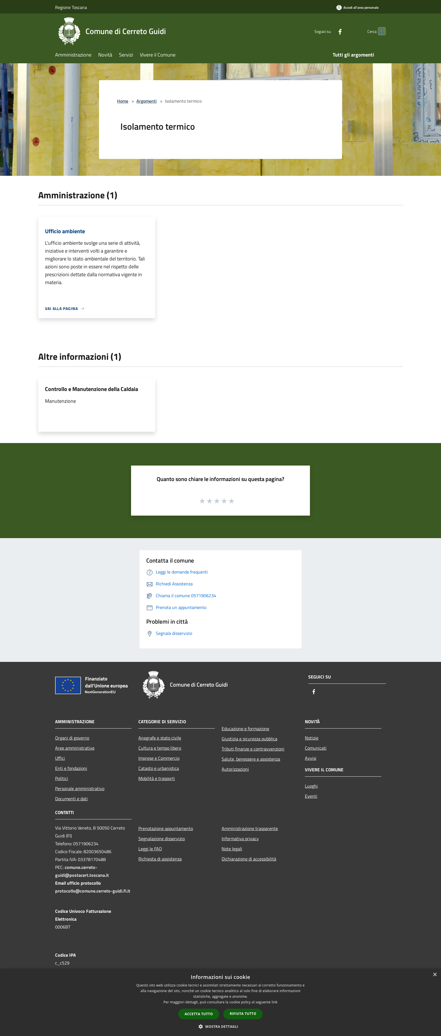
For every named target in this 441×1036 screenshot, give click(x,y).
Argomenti (146, 101)
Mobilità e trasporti (156, 778)
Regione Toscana (71, 7)
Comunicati (316, 748)
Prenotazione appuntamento (165, 828)
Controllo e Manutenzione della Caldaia (91, 389)
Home (122, 101)
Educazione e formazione (245, 728)
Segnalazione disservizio (161, 838)
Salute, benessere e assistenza (251, 759)
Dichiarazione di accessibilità (249, 858)
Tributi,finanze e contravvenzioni (253, 748)
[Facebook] (329, 31)
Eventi (311, 796)
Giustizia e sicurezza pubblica (249, 738)
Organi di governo (72, 737)
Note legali (232, 848)
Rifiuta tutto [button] (243, 1013)
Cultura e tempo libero (159, 748)
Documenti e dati (71, 798)
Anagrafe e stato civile (159, 737)
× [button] (435, 975)
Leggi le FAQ (150, 848)
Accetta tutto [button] (199, 1014)
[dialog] (220, 1002)
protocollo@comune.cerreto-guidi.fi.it (92, 890)
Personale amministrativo (79, 788)
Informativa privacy (240, 838)
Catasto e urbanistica (158, 768)
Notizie (311, 737)
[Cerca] (379, 31)
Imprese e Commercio (158, 758)
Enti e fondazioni (71, 768)
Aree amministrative (74, 748)
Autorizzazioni (235, 769)
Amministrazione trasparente (250, 828)
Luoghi (311, 786)
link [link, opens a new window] (275, 1002)
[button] (220, 1026)
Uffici (60, 758)
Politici (61, 778)
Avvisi (310, 758)
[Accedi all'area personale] (357, 7)
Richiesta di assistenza (160, 858)
